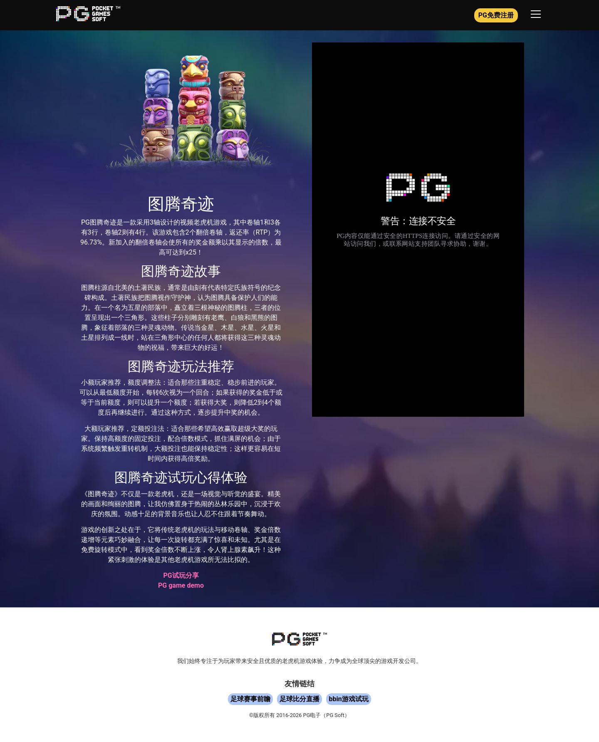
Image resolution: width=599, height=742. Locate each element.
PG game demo (181, 585)
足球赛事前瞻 (250, 699)
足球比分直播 (299, 699)
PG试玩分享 (180, 575)
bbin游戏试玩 (348, 699)
